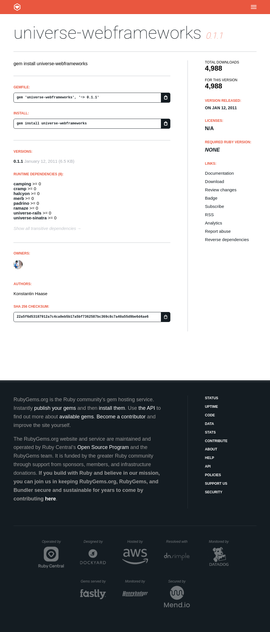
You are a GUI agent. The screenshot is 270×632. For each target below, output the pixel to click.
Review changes (221, 189)
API (208, 466)
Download (214, 181)
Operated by (53, 544)
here (50, 499)
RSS (209, 214)
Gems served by (93, 581)
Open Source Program (103, 447)
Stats (210, 432)
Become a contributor (120, 417)
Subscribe (214, 206)
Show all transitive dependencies (44, 228)
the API (146, 408)
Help (209, 458)
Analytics (213, 222)
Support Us (216, 484)
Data (209, 424)
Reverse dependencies (227, 239)
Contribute (216, 441)
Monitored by (220, 542)
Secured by (179, 581)
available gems (76, 417)
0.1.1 (18, 161)
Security (213, 492)
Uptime (211, 407)
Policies (213, 475)
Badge (211, 198)
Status (211, 398)
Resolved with (178, 542)
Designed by (95, 542)
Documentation (219, 173)
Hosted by (137, 542)
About (211, 449)
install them (112, 408)
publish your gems (55, 408)
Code (210, 415)
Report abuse (218, 231)
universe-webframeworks (107, 33)
